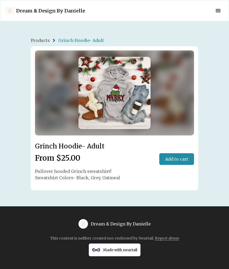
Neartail (146, 238)
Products (40, 40)
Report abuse (167, 238)
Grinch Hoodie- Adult (81, 40)
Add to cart (176, 159)
